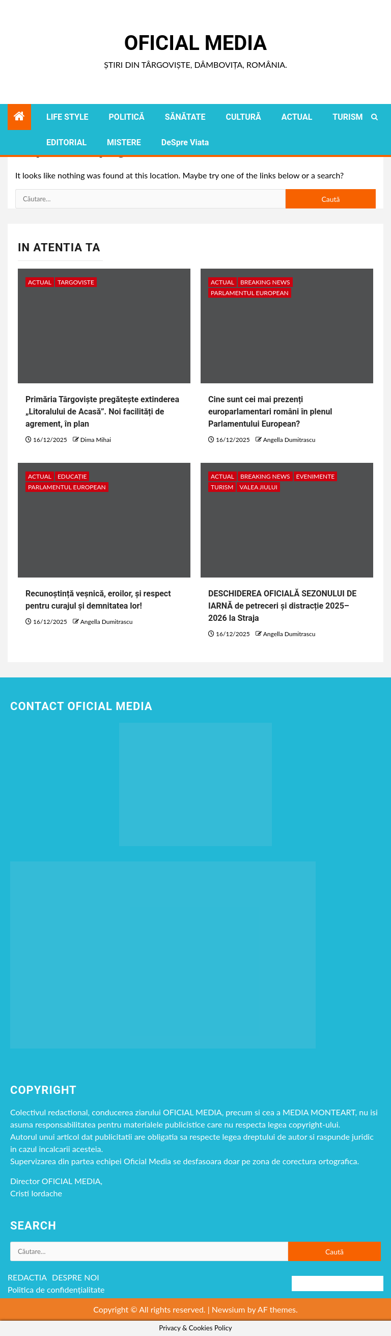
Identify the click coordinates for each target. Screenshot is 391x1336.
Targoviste (76, 282)
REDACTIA (27, 1277)
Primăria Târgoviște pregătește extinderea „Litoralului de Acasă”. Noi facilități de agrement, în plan (102, 412)
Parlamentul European (250, 293)
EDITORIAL (66, 142)
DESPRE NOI (75, 1277)
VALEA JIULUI (258, 487)
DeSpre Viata (185, 142)
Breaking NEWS (265, 282)
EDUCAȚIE (72, 476)
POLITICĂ (127, 117)
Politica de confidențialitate (56, 1289)
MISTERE (124, 142)
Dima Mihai (95, 439)
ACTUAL (297, 117)
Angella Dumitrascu (289, 439)
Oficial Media (195, 43)
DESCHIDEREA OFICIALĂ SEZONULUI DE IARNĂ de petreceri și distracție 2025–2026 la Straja (282, 606)
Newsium (228, 1309)
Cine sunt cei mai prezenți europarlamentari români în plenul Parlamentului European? (270, 412)
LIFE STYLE (67, 117)
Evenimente (315, 476)
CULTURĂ (243, 117)
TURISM (347, 117)
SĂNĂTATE (185, 117)
